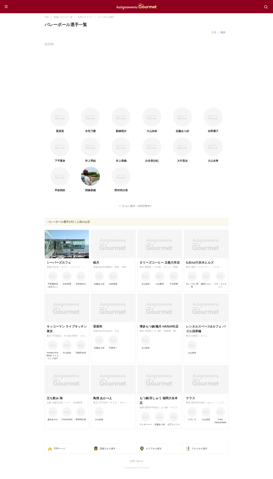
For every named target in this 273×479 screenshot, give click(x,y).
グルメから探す (200, 448)
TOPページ (59, 448)
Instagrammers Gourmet (136, 6)
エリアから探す (154, 448)
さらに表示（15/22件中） (137, 205)
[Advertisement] (158, 77)
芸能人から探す (108, 448)
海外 (223, 32)
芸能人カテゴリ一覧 (63, 17)
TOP (47, 17)
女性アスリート (85, 17)
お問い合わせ (136, 461)
